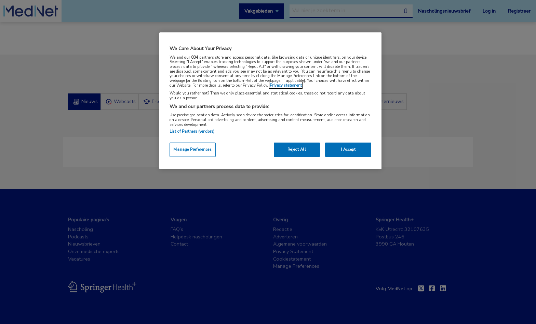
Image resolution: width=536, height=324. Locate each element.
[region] (270, 100)
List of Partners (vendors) (192, 131)
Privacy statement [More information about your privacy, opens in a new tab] (286, 85)
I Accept (348, 149)
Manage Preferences (192, 149)
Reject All (296, 149)
